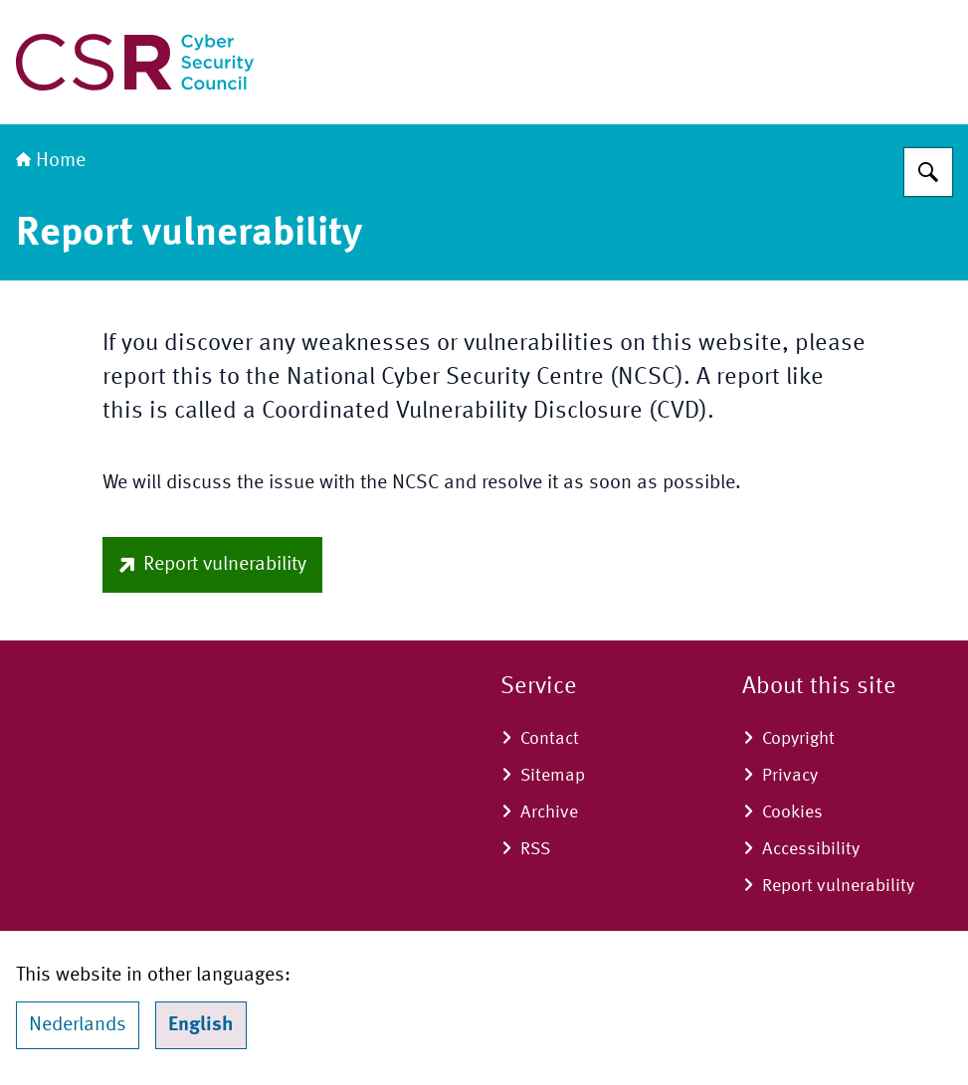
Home (51, 161)
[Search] (928, 172)
